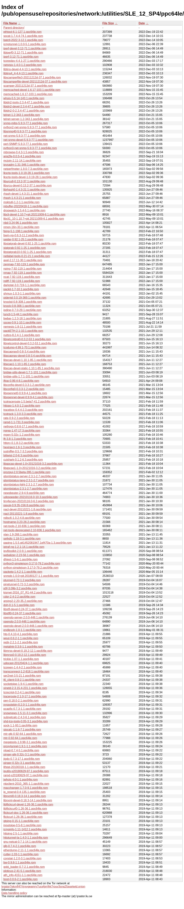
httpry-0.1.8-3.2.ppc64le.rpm (21, 442)
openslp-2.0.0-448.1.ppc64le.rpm (24, 621)
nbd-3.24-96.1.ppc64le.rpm (20, 222)
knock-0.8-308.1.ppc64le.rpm (21, 305)
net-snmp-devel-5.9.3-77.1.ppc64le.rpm (28, 139)
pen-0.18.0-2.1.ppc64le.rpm (21, 700)
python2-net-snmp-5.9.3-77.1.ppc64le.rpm (30, 127)
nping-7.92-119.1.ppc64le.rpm (22, 268)
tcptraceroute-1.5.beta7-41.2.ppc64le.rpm (29, 401)
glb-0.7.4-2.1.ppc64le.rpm (19, 846)
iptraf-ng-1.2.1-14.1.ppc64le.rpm (23, 546)
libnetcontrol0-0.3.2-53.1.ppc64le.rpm (27, 339)
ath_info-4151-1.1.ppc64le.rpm (22, 875)
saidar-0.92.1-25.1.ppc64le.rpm (23, 239)
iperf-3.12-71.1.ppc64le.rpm (21, 56)
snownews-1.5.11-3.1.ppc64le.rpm (25, 713)
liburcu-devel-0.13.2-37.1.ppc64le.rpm (27, 185)
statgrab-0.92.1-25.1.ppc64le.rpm (24, 247)
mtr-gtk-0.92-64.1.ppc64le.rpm (22, 733)
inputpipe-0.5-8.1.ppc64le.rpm (22, 825)
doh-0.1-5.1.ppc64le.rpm (19, 605)
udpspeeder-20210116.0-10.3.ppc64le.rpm (30, 497)
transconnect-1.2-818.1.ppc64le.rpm (26, 671)
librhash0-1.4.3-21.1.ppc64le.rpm (24, 189)
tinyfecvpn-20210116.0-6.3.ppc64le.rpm (28, 501)
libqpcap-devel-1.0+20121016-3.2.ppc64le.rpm (33, 463)
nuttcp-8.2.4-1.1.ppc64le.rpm (21, 335)
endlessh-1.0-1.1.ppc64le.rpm (22, 629)
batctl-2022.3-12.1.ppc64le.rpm (23, 40)
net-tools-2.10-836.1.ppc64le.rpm (24, 526)
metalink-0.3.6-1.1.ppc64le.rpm (23, 646)
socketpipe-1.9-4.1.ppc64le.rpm (23, 683)
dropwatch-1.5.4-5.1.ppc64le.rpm (24, 210)
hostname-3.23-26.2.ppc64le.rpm (24, 521)
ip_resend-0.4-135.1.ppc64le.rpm (24, 791)
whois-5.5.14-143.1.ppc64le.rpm (23, 98)
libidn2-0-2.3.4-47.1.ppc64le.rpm (24, 110)
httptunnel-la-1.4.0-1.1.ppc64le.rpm (25, 837)
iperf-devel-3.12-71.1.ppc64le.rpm (24, 48)
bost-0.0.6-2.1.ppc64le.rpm (20, 879)
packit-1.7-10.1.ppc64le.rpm (21, 289)
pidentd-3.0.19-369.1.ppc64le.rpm (24, 297)
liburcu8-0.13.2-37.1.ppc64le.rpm (24, 181)
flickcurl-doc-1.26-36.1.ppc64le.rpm (25, 812)
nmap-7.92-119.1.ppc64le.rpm (22, 272)
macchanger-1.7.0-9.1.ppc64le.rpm (25, 787)
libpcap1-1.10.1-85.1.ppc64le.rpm (24, 364)
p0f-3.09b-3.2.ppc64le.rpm (20, 588)
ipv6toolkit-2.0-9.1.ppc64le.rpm (23, 550)
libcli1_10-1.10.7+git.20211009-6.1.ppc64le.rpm (33, 218)
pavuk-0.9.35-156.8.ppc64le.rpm (24, 505)
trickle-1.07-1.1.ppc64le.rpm (21, 659)
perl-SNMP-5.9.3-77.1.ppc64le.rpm (25, 143)
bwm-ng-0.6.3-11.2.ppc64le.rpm (23, 235)
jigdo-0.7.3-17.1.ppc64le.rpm (21, 758)
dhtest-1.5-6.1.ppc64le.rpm (20, 559)
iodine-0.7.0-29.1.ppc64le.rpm (22, 310)
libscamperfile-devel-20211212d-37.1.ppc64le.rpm (35, 81)
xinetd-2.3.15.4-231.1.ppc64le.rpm (25, 688)
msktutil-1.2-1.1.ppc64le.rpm (21, 202)
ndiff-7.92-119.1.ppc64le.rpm (21, 281)
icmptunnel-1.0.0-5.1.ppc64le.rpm (24, 44)
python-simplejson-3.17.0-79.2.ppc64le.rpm (30, 567)
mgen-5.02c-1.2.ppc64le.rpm (21, 434)
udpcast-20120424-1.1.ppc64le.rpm (26, 663)
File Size (108, 23)
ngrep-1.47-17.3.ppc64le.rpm (21, 430)
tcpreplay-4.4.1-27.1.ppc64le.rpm (24, 60)
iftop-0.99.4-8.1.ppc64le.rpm (21, 380)
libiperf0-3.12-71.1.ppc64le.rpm (23, 52)
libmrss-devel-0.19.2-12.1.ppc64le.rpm (27, 650)
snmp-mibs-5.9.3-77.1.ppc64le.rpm (25, 123)
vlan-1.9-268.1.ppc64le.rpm (20, 534)
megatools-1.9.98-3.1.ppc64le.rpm (25, 742)
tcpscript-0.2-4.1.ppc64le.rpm (21, 692)
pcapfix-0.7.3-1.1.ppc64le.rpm (22, 708)
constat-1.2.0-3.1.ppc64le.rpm (22, 858)
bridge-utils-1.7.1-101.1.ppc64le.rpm (26, 376)
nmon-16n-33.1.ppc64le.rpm (21, 227)
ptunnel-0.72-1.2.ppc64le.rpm (22, 580)
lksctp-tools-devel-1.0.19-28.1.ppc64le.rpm (30, 177)
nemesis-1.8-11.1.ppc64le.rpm (22, 326)
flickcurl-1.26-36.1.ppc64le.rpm (23, 816)
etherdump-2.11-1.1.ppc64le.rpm (24, 850)
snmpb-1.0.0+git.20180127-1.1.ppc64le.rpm (31, 575)
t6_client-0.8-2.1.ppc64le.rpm (21, 679)
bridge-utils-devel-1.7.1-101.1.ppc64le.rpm (30, 372)
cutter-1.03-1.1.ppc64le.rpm (21, 854)
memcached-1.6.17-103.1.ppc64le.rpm (28, 94)
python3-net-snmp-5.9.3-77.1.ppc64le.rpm (30, 148)
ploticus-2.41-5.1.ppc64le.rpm (22, 870)
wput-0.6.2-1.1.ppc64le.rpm (20, 638)
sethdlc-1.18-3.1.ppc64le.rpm (21, 538)
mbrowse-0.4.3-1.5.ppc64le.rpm (23, 152)
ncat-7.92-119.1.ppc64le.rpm (21, 276)
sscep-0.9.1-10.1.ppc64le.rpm (22, 322)
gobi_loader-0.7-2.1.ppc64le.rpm (24, 866)
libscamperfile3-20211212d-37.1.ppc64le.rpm (32, 77)
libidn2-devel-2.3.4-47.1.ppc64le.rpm (26, 106)
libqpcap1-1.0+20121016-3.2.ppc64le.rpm (30, 468)
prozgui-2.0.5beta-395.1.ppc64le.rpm (26, 472)
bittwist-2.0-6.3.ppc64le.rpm (21, 455)
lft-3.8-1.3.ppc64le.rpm (17, 438)
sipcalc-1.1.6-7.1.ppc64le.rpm (22, 729)
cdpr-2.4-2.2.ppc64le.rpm (19, 596)
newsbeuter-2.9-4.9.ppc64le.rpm (24, 492)
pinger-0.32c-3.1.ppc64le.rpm (22, 762)
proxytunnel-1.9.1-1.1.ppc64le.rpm (25, 746)
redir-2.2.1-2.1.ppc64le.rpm (20, 642)
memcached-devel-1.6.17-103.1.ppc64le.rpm (31, 89)
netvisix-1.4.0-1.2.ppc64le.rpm (22, 64)
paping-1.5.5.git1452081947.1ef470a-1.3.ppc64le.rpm (37, 542)
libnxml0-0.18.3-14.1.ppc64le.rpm (24, 796)
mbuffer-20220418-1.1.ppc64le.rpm (25, 206)
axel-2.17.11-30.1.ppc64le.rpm (22, 260)
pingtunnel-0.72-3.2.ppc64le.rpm (24, 584)
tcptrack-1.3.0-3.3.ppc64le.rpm (22, 413)
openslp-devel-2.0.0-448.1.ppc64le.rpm (28, 625)
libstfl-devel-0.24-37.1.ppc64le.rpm (25, 609)
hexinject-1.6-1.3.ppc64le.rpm (22, 447)
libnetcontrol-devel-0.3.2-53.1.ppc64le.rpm (30, 343)
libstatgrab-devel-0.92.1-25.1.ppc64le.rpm (29, 243)
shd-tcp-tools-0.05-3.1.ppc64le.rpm (25, 721)
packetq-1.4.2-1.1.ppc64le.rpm (22, 571)
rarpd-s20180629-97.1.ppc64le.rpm (25, 775)
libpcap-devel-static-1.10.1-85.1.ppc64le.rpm (31, 368)
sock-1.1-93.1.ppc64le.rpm (20, 725)
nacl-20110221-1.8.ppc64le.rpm (23, 513)
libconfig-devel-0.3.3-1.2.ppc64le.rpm (26, 384)
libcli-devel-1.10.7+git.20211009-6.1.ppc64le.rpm (34, 214)
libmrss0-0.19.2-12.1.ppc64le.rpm (24, 654)
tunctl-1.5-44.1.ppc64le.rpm (20, 314)
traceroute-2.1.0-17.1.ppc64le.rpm (25, 696)
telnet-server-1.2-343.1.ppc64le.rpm (26, 119)
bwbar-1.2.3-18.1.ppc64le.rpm (22, 318)
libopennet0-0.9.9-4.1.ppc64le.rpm (25, 393)
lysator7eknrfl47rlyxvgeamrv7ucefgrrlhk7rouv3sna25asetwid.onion (43, 886)
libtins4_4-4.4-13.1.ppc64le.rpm (23, 73)
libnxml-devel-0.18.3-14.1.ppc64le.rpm (27, 800)
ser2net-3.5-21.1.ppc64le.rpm (22, 675)
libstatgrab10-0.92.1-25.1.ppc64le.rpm (27, 251)
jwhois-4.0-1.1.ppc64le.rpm (20, 779)
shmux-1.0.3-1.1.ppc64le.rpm (22, 293)
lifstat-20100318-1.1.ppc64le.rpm (24, 767)
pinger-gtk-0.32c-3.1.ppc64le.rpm (24, 754)
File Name (10, 23)
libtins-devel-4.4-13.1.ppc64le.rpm (24, 69)
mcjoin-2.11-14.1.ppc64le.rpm (22, 160)
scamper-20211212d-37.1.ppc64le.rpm (28, 85)
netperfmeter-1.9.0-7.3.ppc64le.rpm (25, 168)
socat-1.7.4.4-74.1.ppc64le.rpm (23, 35)
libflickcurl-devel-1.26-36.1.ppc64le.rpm (28, 804)
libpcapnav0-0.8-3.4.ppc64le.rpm (24, 351)
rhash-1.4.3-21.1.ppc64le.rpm (22, 197)
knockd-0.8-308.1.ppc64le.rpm (22, 301)
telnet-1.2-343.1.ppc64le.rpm (21, 114)
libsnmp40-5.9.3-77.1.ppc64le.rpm (25, 131)
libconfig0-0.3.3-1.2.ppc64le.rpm (23, 389)
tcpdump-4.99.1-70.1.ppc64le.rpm (24, 347)
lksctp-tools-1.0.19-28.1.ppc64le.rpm (26, 172)
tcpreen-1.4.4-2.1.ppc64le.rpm (22, 667)
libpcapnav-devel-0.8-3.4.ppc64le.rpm (27, 355)
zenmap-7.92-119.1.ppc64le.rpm (24, 264)
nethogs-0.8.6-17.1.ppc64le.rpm (23, 426)
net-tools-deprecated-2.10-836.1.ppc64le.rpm (32, 530)
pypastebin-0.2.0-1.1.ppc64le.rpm (24, 704)
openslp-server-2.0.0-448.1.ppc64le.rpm (28, 617)
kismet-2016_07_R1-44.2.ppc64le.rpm (27, 592)
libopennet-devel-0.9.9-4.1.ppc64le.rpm (28, 397)
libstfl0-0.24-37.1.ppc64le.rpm (22, 613)
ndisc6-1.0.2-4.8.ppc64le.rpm (21, 517)
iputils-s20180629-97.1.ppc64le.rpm (26, 771)
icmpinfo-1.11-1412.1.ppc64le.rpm (25, 829)
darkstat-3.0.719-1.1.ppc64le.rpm (24, 285)
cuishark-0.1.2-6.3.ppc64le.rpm (23, 459)
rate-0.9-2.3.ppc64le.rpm (19, 418)
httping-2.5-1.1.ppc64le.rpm (20, 833)
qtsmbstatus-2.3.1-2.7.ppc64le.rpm (25, 488)
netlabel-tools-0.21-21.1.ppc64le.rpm (26, 256)
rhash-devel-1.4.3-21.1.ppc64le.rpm (26, 193)
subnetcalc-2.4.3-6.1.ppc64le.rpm (24, 717)
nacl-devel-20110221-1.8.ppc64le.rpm (27, 509)
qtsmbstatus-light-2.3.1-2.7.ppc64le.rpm (28, 484)
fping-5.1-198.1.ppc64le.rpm (21, 231)
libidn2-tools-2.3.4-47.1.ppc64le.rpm (26, 102)
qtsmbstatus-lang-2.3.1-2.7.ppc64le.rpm (28, 480)
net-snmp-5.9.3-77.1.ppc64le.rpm (24, 135)
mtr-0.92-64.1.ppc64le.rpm (20, 738)
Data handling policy (14, 892)
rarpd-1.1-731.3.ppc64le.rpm (21, 422)
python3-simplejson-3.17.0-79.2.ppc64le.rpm (31, 563)
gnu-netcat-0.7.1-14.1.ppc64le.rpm (25, 841)
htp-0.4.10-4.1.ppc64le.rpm (20, 634)
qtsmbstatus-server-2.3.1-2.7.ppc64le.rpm (30, 476)
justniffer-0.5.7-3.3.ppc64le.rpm (23, 451)
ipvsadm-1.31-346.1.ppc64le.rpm (24, 164)
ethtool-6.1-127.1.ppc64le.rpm (22, 31)
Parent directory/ (13, 27)
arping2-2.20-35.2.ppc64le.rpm (23, 600)
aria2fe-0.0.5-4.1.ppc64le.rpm (22, 156)
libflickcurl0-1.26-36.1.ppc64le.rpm (25, 808)
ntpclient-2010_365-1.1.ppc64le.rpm (26, 783)
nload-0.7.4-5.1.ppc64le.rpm (21, 750)
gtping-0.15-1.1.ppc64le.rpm (21, 820)
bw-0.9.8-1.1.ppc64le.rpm (19, 862)
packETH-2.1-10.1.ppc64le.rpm (23, 330)
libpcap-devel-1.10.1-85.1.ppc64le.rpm (27, 360)
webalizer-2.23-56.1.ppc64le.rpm (24, 555)
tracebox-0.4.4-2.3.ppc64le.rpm (23, 409)
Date (142, 23)
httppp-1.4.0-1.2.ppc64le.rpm (21, 405)
